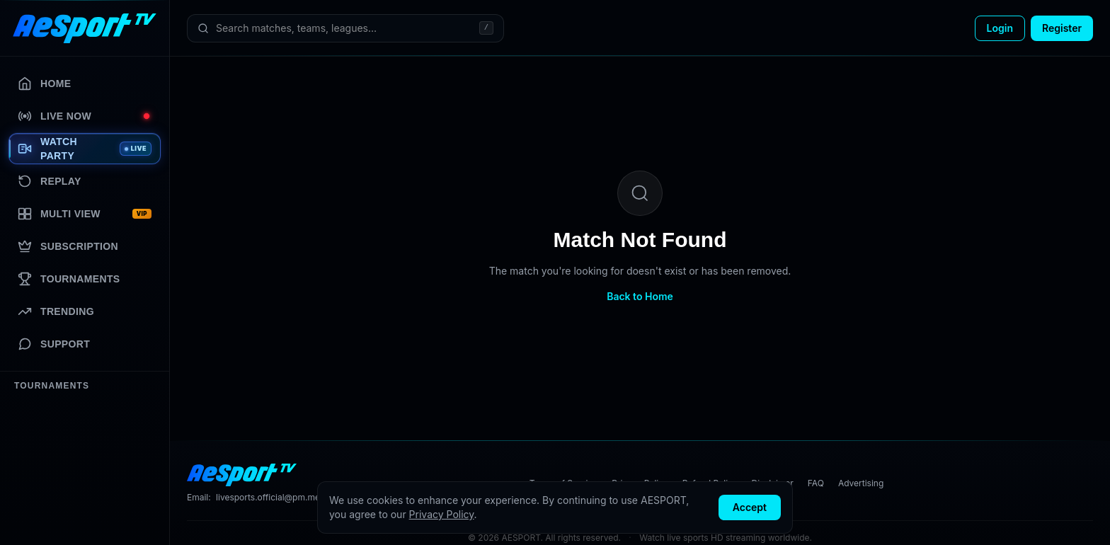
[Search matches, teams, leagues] (344, 28)
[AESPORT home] (84, 28)
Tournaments (51, 386)
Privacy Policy (441, 514)
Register (1062, 28)
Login (1000, 28)
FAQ (816, 483)
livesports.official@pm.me (268, 497)
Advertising (860, 483)
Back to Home (640, 296)
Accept (750, 507)
